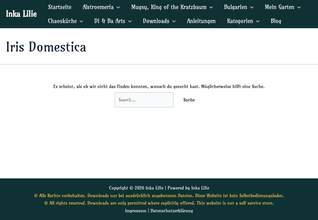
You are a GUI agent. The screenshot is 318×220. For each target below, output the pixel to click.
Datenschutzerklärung (172, 210)
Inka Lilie (21, 14)
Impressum (135, 210)
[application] (117, 7)
